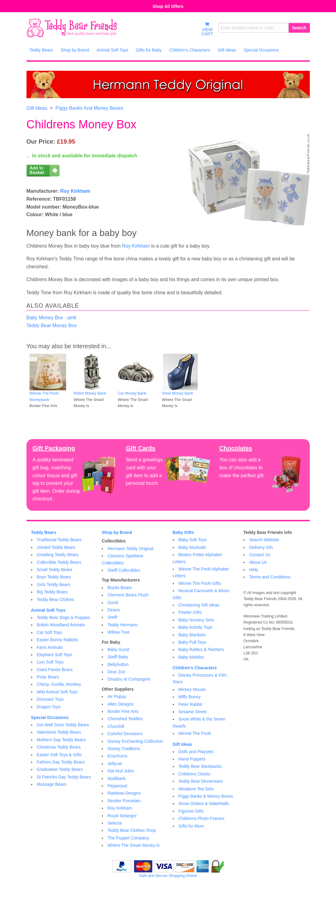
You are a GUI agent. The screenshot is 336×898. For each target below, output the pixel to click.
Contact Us (259, 554)
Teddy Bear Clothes (55, 599)
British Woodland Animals (61, 624)
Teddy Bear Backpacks (200, 766)
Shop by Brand (117, 532)
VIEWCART (207, 29)
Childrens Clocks (194, 773)
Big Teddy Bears (52, 591)
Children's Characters (195, 667)
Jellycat (115, 763)
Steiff (112, 617)
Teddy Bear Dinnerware (201, 781)
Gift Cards (140, 448)
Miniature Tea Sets (196, 788)
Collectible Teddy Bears (59, 562)
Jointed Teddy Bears (56, 547)
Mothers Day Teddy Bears (61, 739)
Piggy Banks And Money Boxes (89, 108)
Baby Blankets (192, 634)
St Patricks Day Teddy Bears (64, 777)
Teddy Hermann (123, 624)
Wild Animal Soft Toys (57, 691)
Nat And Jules (121, 770)
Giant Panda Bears (55, 669)
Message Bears (51, 784)
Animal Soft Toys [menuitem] (112, 50)
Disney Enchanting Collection (135, 741)
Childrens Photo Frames (202, 818)
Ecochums (117, 755)
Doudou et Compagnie (129, 679)
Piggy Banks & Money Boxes (206, 796)
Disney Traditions (124, 748)
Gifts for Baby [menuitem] (149, 50)
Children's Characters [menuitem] (189, 50)
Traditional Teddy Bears (59, 539)
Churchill (116, 726)
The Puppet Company (128, 837)
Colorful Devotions (125, 733)
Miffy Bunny (190, 696)
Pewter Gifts (190, 612)
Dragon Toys (49, 706)
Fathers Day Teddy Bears (61, 762)
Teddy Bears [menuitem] (41, 50)
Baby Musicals (192, 547)
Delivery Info (261, 547)
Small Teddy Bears (54, 569)
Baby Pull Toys (193, 642)
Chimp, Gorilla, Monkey (59, 684)
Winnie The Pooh (195, 733)
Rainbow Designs (124, 793)
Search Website (264, 539)
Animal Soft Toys (48, 610)
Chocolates (235, 448)
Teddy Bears (43, 532)
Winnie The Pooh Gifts (200, 583)
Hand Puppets (192, 759)
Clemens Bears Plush (128, 594)
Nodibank (117, 778)
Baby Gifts (183, 532)
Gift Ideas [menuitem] (227, 50)
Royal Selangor (122, 815)
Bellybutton (118, 664)
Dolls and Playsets (196, 751)
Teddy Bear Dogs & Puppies (63, 617)
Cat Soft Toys (49, 632)
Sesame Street (193, 711)
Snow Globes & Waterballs (204, 803)
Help (253, 569)
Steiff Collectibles (124, 570)
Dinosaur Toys (50, 699)
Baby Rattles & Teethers (201, 649)
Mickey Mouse (192, 689)
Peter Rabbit (190, 704)
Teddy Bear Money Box (52, 325)
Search (299, 27)
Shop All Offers (168, 6)
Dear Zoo (116, 671)
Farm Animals (50, 647)
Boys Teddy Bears (54, 576)
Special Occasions (50, 717)
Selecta (115, 823)
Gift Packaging (54, 448)
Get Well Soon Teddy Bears (63, 724)
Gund (113, 602)
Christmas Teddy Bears (59, 747)
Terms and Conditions (269, 576)
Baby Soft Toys (193, 539)
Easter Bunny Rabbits (57, 639)
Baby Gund (118, 649)
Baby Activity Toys (196, 627)
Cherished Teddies (125, 718)
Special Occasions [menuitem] (261, 50)
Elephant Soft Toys (54, 654)
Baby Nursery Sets (196, 619)
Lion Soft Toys (50, 662)
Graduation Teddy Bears (60, 769)
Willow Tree (118, 632)
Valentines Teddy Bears (59, 732)
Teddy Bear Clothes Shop (132, 830)
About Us (258, 562)
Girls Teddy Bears (53, 584)
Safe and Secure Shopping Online (168, 876)
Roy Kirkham (75, 191)
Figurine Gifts (191, 811)
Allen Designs (121, 704)
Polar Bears (48, 676)
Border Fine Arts (123, 711)
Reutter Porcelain (124, 800)
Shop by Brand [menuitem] (75, 50)
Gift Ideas (37, 108)
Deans (114, 609)
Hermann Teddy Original (131, 548)
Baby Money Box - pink (52, 317)
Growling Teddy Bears (58, 554)
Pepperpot (117, 785)
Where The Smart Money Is (134, 845)
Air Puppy (117, 696)
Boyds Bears (120, 587)
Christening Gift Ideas (199, 605)
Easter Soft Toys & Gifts (59, 754)
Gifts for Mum (191, 826)
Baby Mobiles (191, 657)
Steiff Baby (118, 656)
